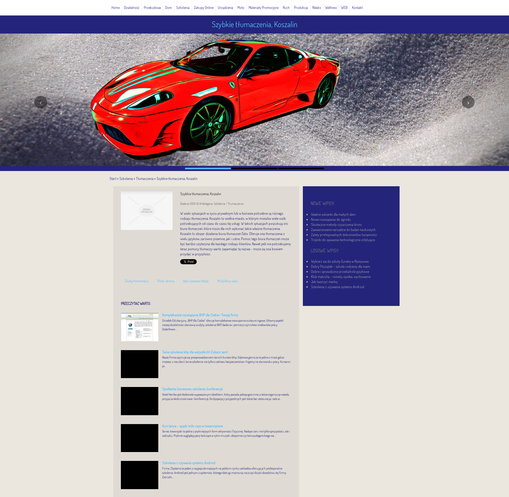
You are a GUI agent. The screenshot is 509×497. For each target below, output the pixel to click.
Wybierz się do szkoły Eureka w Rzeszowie (340, 261)
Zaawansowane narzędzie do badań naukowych (343, 229)
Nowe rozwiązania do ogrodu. (331, 219)
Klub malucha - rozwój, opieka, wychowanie (341, 276)
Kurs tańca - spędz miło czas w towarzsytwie (192, 426)
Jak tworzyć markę (324, 281)
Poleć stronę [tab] (165, 281)
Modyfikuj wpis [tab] (227, 281)
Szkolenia (126, 178)
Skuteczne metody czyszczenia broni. (336, 224)
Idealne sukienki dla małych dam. (333, 214)
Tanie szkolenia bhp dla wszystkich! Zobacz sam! (195, 352)
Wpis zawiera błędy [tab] (196, 281)
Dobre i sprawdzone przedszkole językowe (340, 271)
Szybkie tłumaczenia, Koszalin (177, 178)
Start (112, 178)
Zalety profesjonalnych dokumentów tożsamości (344, 234)
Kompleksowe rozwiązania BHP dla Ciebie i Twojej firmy (200, 315)
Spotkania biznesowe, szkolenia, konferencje (192, 389)
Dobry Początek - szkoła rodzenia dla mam (340, 266)
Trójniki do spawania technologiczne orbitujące (343, 240)
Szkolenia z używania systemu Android (188, 463)
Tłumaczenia (144, 178)
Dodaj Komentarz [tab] (137, 281)
